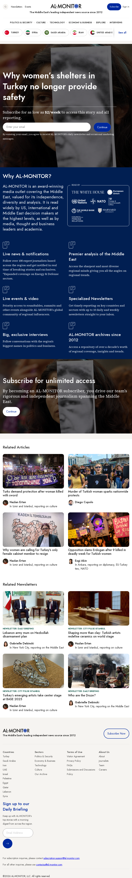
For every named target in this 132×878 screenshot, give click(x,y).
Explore (101, 23)
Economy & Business (80, 23)
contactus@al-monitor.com (49, 864)
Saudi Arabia (9, 761)
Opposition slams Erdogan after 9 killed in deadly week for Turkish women (97, 552)
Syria (5, 796)
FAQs (69, 765)
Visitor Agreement (76, 756)
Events (28, 6)
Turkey (6, 756)
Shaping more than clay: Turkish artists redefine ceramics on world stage (94, 635)
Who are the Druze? (82, 695)
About (102, 756)
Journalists (103, 761)
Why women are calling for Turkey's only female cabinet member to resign (30, 552)
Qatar (6, 787)
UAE (5, 769)
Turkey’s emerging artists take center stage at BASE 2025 (32, 697)
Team (101, 765)
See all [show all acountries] (122, 32)
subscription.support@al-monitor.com (61, 858)
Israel (5, 774)
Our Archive (41, 774)
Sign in (126, 6)
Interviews (116, 23)
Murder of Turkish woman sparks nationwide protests (98, 493)
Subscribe (114, 6)
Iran (5, 765)
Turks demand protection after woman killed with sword (33, 493)
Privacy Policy (74, 761)
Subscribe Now (116, 734)
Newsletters (16, 6)
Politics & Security (21, 23)
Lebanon (7, 791)
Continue (11, 412)
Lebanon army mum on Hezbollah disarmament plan (25, 635)
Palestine (7, 778)
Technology (57, 23)
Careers (103, 769)
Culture (41, 23)
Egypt (5, 783)
